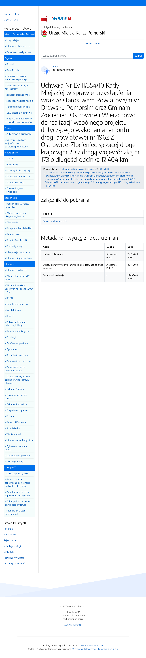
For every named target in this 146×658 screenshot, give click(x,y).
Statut (9, 158)
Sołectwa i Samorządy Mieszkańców (16, 87)
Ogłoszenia (11, 349)
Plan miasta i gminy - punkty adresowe (16, 369)
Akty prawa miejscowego (19, 133)
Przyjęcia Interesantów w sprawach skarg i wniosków (18, 120)
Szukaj (138, 55)
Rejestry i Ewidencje (16, 422)
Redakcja (8, 528)
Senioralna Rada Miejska (18, 106)
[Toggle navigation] (142, 3)
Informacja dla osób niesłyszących (15, 512)
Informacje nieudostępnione (20, 440)
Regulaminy (12, 164)
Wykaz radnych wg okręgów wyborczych (15, 214)
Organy (8, 58)
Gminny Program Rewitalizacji (14, 190)
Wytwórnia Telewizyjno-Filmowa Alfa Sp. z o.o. (95, 648)
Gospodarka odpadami (17, 410)
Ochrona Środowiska (16, 404)
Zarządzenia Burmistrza (18, 176)
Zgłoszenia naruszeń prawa (16, 448)
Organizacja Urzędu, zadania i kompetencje (16, 78)
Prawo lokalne (11, 152)
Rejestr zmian (10, 540)
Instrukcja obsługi (14, 461)
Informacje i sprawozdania (19, 258)
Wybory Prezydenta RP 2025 (17, 278)
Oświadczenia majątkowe (19, 112)
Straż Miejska (13, 428)
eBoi (55, 66)
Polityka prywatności (14, 557)
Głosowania (12, 222)
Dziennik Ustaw (11, 14)
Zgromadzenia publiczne (18, 455)
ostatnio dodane (93, 43)
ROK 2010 (104, 169)
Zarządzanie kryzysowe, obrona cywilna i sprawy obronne (17, 379)
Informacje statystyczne (18, 46)
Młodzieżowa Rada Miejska (19, 100)
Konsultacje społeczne (17, 355)
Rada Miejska (12, 70)
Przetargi (11, 337)
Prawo (7, 128)
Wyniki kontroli (13, 434)
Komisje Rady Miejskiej (17, 240)
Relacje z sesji (13, 234)
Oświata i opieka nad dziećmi (16, 397)
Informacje (9, 264)
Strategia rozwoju (15, 182)
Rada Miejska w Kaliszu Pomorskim (17, 205)
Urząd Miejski (12, 40)
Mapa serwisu (10, 534)
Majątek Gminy (13, 310)
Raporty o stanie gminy (18, 331)
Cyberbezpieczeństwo (17, 304)
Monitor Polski (11, 19)
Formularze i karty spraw (18, 52)
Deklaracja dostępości (17, 473)
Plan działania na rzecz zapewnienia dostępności (17, 494)
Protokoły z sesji (14, 246)
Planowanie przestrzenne (19, 361)
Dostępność (10, 467)
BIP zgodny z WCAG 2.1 (91, 645)
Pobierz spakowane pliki (55, 221)
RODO (9, 298)
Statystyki (9, 551)
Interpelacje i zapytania (18, 252)
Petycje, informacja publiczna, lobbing (15, 324)
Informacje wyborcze (16, 270)
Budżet (10, 316)
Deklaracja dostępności (15, 563)
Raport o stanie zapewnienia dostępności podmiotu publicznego (17, 482)
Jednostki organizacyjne (18, 94)
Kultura (10, 416)
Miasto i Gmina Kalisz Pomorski (19, 34)
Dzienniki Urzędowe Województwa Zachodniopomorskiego (16, 143)
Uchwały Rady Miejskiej (18, 170)
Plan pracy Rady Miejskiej (19, 228)
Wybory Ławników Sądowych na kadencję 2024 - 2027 (19, 288)
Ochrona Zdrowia (15, 389)
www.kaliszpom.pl (73, 624)
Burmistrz (11, 64)
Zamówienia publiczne (17, 343)
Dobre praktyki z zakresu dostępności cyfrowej (18, 503)
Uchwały (91, 169)
